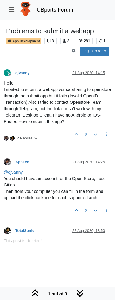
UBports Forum (55, 10)
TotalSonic (24, 231)
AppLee (22, 162)
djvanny (22, 73)
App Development (24, 41)
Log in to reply (94, 51)
